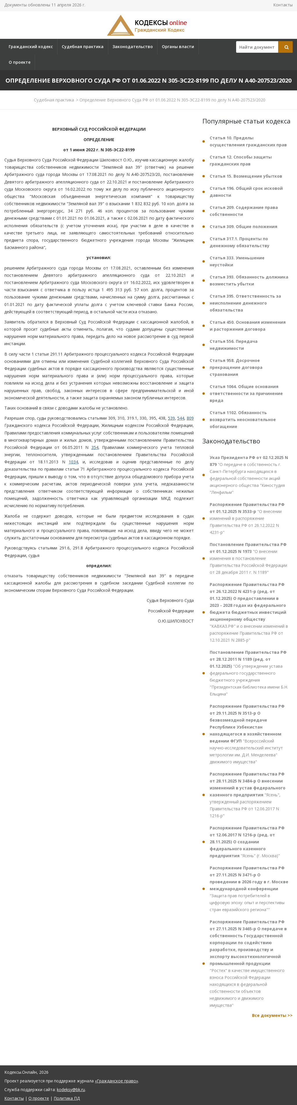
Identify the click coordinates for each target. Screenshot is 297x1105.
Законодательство (133, 46)
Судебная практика (83, 46)
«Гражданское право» (116, 1081)
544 (180, 418)
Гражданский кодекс (31, 46)
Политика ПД (67, 1098)
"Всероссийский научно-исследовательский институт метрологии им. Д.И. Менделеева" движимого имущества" (247, 733)
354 (94, 447)
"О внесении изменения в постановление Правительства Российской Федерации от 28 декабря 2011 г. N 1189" (248, 558)
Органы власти (178, 46)
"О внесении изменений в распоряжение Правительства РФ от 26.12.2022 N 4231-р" (247, 518)
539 (171, 418)
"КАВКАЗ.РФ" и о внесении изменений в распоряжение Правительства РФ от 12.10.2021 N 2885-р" (249, 612)
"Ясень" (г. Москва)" (247, 841)
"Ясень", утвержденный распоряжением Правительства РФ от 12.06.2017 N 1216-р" (247, 794)
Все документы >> (272, 1015)
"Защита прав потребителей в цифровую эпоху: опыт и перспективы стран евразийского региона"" (249, 888)
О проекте (19, 62)
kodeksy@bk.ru (71, 1089)
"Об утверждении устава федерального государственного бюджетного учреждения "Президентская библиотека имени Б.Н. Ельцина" (249, 673)
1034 (73, 462)
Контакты (283, 5)
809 (190, 418)
